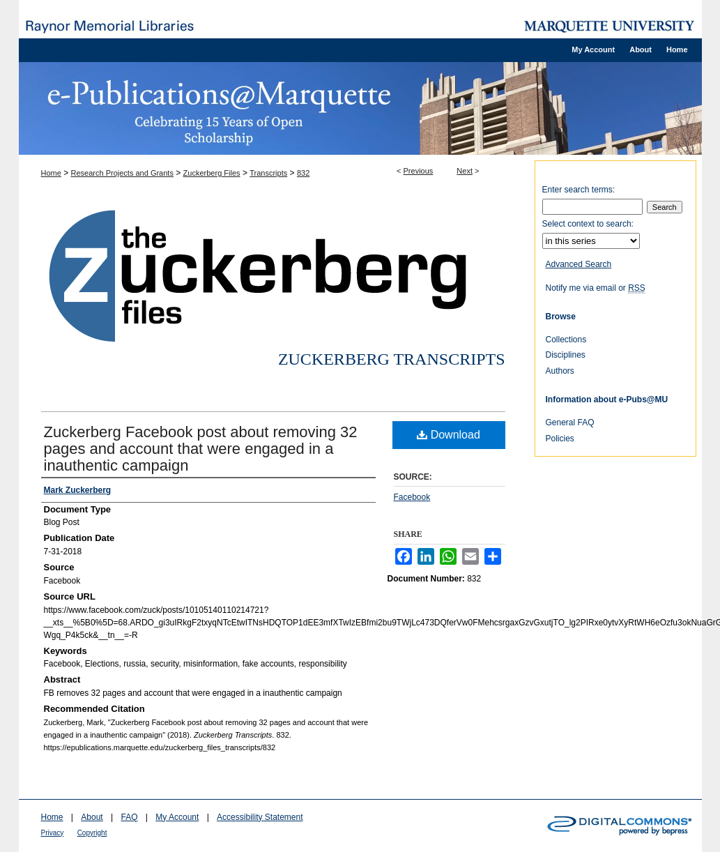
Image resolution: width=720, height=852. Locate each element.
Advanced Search (579, 264)
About (91, 817)
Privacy (52, 833)
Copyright (92, 833)
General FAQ (570, 422)
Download (448, 435)
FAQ (129, 817)
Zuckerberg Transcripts (391, 359)
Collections (566, 339)
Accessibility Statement (259, 817)
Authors (560, 371)
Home (51, 173)
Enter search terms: (578, 190)
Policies (560, 438)
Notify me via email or (595, 288)
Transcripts (268, 173)
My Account (177, 817)
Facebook (412, 497)
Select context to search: (588, 224)
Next (465, 171)
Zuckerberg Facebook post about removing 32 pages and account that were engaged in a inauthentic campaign (201, 448)
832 (303, 173)
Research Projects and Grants (122, 173)
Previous (419, 171)
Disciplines (565, 355)
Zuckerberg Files (211, 173)
